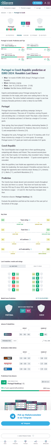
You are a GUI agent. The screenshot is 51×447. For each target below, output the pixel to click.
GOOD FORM (15, 234)
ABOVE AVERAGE (42, 253)
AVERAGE (14, 243)
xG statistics (10, 35)
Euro (10, 12)
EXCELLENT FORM (46, 234)
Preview (19, 35)
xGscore (3, 12)
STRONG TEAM (20, 224)
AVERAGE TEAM (38, 224)
